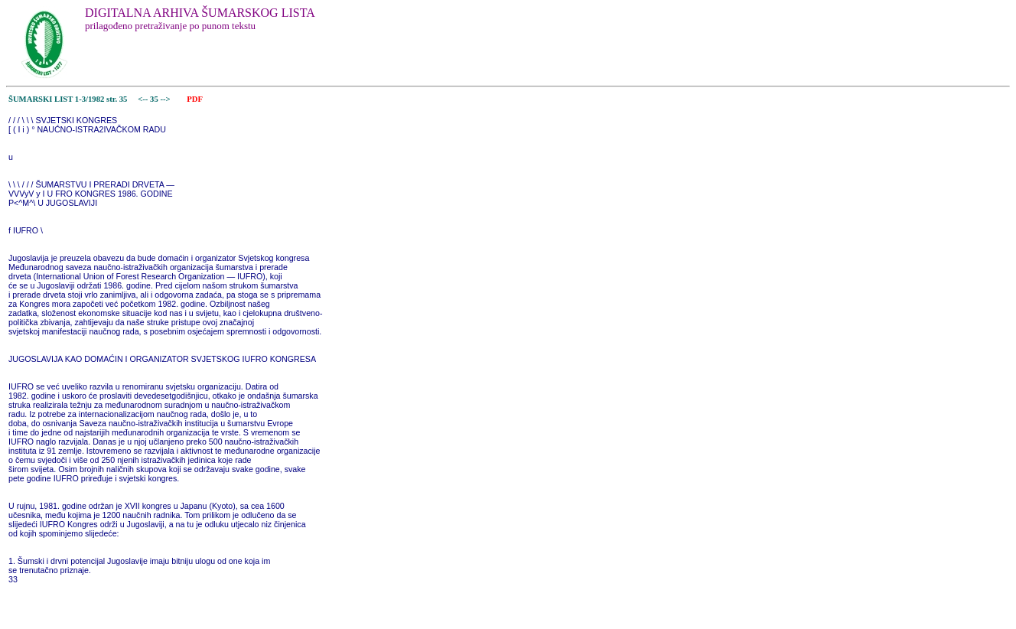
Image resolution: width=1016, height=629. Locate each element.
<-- (143, 99)
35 (155, 99)
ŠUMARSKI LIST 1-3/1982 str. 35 (67, 99)
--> (166, 99)
